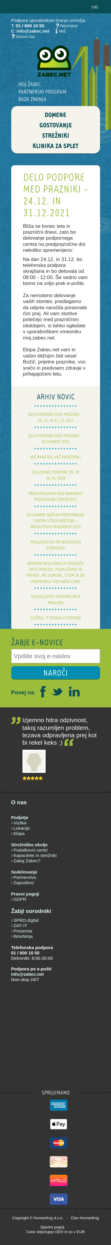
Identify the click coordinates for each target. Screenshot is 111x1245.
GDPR (20, 899)
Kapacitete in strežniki (35, 855)
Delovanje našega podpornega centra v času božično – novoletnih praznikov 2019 (55, 520)
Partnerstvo (25, 877)
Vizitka (20, 822)
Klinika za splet (55, 146)
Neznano (67, 25)
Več (62, 30)
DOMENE (55, 115)
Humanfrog (43, 1218)
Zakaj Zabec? (27, 860)
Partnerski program (42, 92)
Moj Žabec (29, 84)
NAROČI (55, 672)
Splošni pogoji (52, 1227)
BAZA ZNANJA (32, 99)
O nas (19, 802)
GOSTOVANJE (55, 125)
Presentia (23, 930)
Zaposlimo (24, 882)
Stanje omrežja (70, 20)
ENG (94, 6)
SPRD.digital (26, 920)
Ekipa (19, 833)
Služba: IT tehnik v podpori (55, 617)
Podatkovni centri (31, 850)
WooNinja (23, 936)
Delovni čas (25, 37)
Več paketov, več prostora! (55, 456)
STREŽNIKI (55, 136)
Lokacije (22, 828)
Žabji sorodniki (31, 911)
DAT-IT (20, 925)
